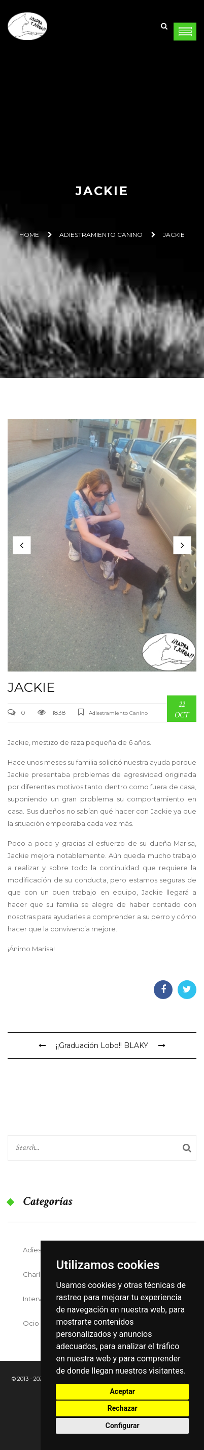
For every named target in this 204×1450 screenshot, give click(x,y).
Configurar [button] (123, 1425)
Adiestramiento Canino (101, 234)
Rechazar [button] (123, 1408)
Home (29, 234)
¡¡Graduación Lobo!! (80, 1045)
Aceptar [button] (122, 1391)
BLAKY (144, 1045)
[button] (22, 545)
